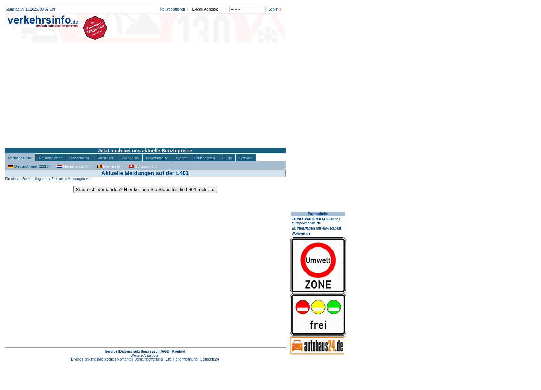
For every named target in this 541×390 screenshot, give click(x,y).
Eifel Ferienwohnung (182, 359)
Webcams (130, 158)
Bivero (76, 359)
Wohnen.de (301, 234)
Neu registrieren (172, 9)
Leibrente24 (209, 359)
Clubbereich (204, 158)
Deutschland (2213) (29, 166)
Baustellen (105, 158)
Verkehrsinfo (20, 158)
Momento (124, 359)
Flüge (227, 158)
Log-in (273, 9)
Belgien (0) (109, 166)
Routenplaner (50, 158)
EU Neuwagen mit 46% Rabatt (316, 228)
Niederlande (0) (73, 166)
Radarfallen (79, 158)
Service (245, 158)
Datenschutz (129, 351)
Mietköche (106, 359)
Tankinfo (89, 359)
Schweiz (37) (143, 166)
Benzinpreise (157, 158)
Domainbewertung (148, 359)
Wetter (181, 158)
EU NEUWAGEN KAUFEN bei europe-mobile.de (316, 221)
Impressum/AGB (155, 351)
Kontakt (178, 351)
